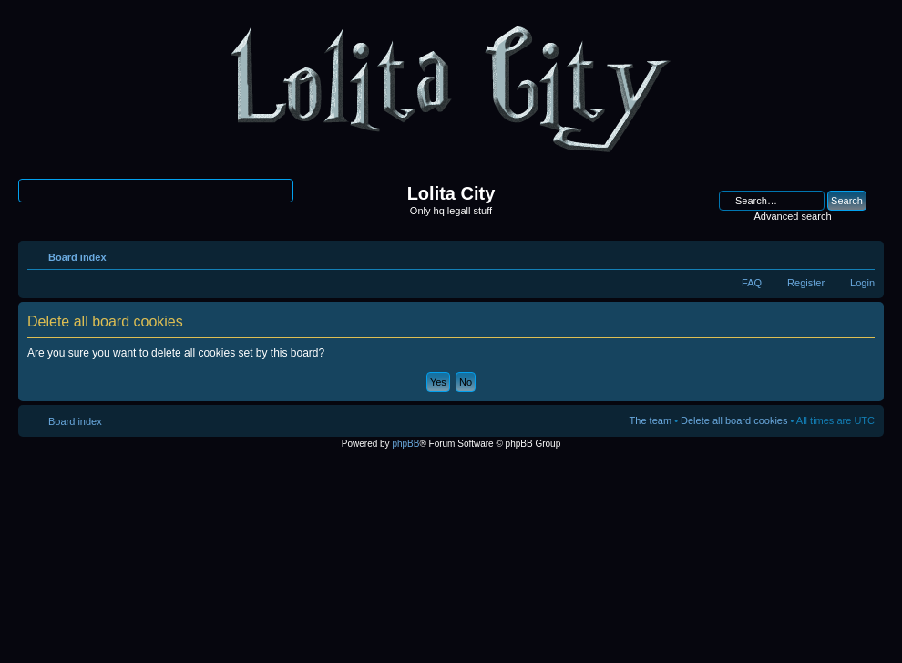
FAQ (752, 282)
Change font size (861, 253)
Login (862, 282)
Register (806, 282)
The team (650, 420)
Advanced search (793, 216)
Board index (77, 257)
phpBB (405, 444)
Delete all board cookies (734, 420)
